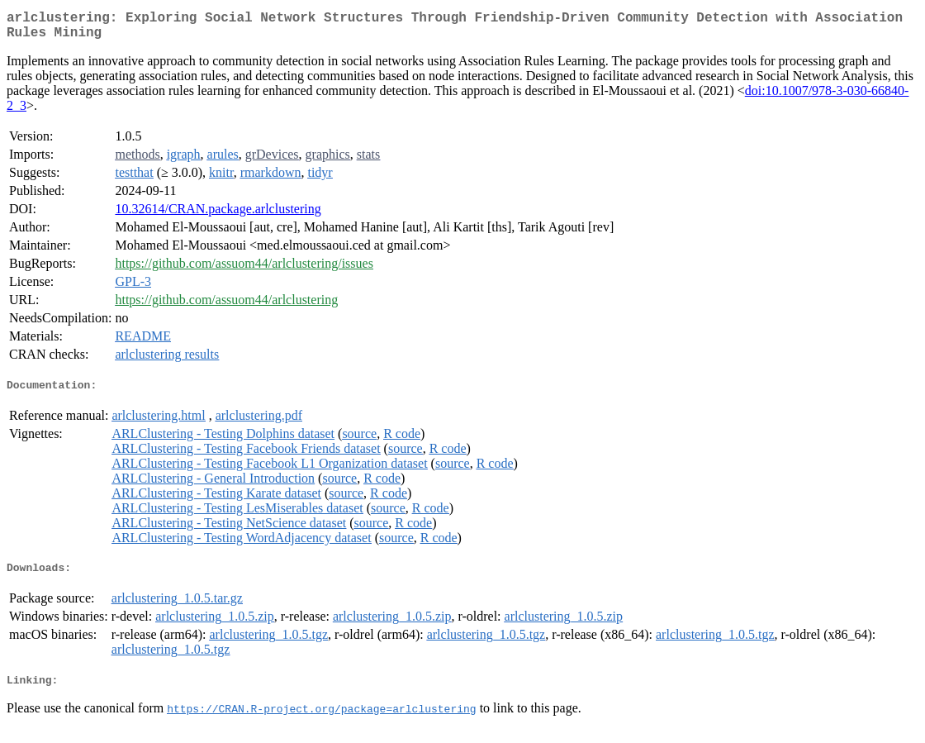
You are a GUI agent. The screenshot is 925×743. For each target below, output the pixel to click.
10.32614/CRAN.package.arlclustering (217, 215)
